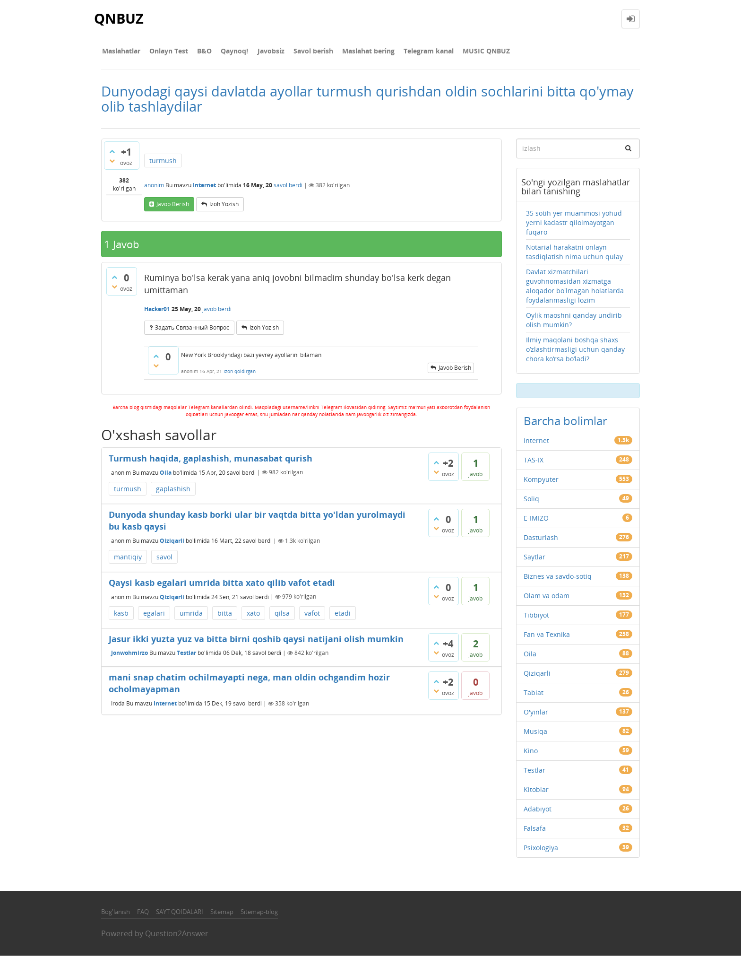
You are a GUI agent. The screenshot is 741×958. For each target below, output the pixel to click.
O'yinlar (536, 713)
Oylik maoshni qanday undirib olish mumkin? (574, 322)
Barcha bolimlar (565, 422)
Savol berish (302, 51)
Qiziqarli (172, 543)
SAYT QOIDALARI (179, 913)
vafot (312, 614)
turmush (163, 162)
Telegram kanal (414, 51)
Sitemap (221, 913)
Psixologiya (541, 849)
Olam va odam (546, 597)
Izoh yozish (224, 206)
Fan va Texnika (547, 636)
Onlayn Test (165, 51)
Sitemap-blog (259, 913)
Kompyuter (541, 481)
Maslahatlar (120, 51)
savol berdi (288, 187)
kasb (121, 614)
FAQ (143, 913)
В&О (199, 51)
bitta (224, 614)
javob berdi (217, 311)
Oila (166, 474)
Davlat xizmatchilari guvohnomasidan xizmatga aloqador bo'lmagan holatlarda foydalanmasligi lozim (575, 287)
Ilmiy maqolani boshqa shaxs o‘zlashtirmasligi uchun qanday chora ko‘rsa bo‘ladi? (575, 351)
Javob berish (172, 206)
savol (164, 558)
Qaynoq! (227, 51)
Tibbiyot (536, 616)
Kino (531, 752)
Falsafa (535, 830)
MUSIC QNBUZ (469, 51)
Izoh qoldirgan (240, 373)
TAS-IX (533, 461)
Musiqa (535, 733)
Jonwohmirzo (129, 655)
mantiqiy (128, 558)
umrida (191, 614)
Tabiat (533, 694)
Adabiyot (537, 810)
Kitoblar (536, 791)
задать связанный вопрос (192, 329)
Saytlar (534, 558)
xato (253, 614)
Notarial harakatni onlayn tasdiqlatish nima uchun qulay (574, 253)
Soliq (531, 500)
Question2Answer (176, 936)
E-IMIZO (536, 519)
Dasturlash (541, 539)
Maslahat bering (355, 51)
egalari (154, 614)
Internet (204, 187)
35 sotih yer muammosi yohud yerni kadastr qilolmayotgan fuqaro (574, 224)
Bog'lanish (115, 913)
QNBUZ (119, 18)
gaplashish (173, 490)
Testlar (186, 655)
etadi (343, 614)
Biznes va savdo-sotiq (558, 578)
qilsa (282, 614)
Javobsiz (262, 51)
